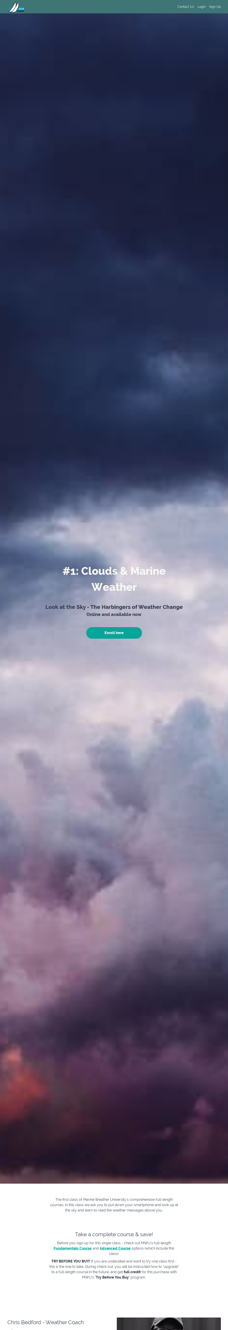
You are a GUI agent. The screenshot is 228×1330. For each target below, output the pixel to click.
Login (202, 6)
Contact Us (186, 6)
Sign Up (215, 6)
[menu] (197, 6)
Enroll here (114, 633)
